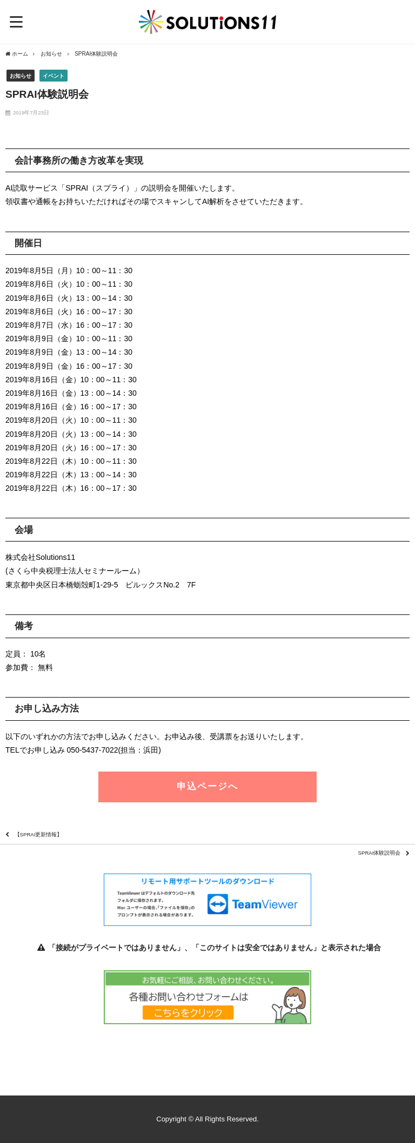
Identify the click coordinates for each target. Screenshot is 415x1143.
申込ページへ (207, 786)
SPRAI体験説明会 (379, 853)
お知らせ (20, 76)
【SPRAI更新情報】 (39, 834)
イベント (53, 76)
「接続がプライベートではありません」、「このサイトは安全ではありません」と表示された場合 (207, 947)
